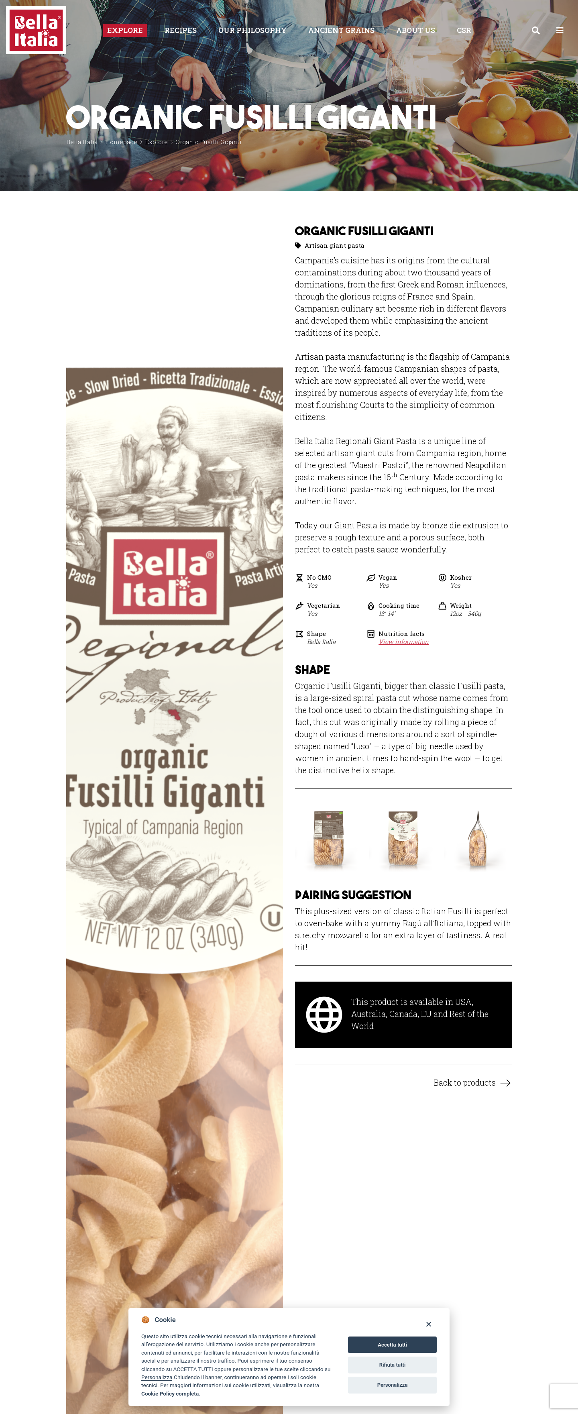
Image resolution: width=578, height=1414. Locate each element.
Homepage (121, 142)
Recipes (181, 30)
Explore (125, 30)
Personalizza (156, 1377)
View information (404, 642)
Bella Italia (82, 142)
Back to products (465, 1082)
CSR (464, 30)
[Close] (428, 1324)
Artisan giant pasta (334, 245)
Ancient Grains (341, 30)
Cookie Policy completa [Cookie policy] (170, 1393)
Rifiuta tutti (392, 1365)
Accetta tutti (392, 1345)
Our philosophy (252, 30)
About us (415, 30)
